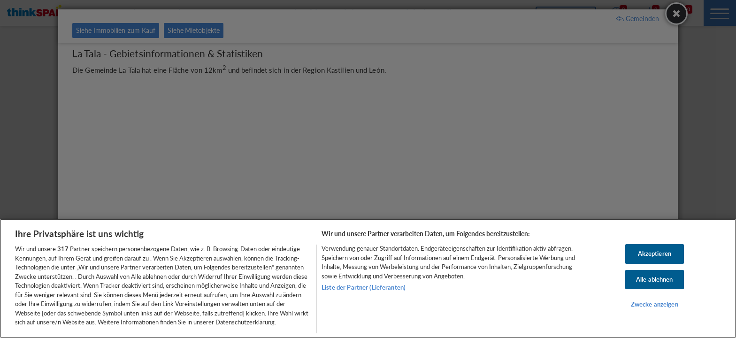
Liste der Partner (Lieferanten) (364, 287)
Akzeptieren (654, 253)
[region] (368, 278)
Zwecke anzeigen (654, 304)
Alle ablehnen (654, 279)
